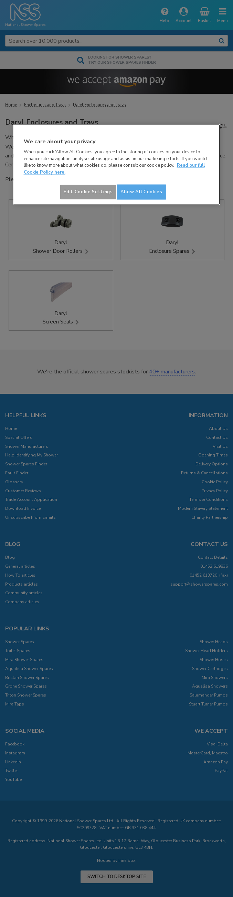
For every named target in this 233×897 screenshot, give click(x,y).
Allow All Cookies (141, 192)
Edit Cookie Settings (88, 192)
